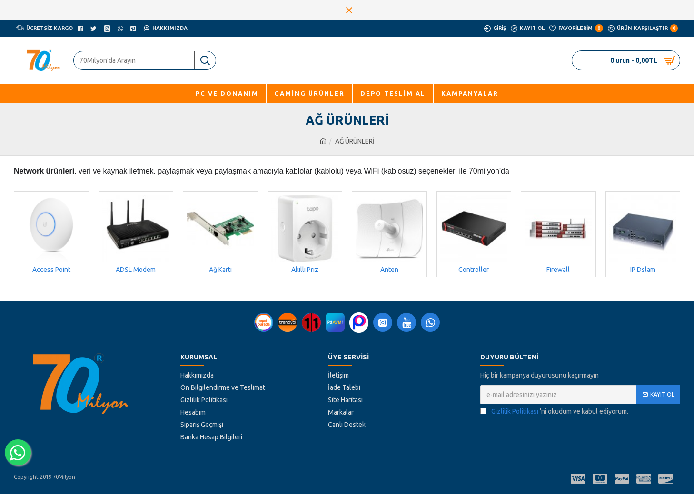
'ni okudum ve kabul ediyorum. (554, 412)
